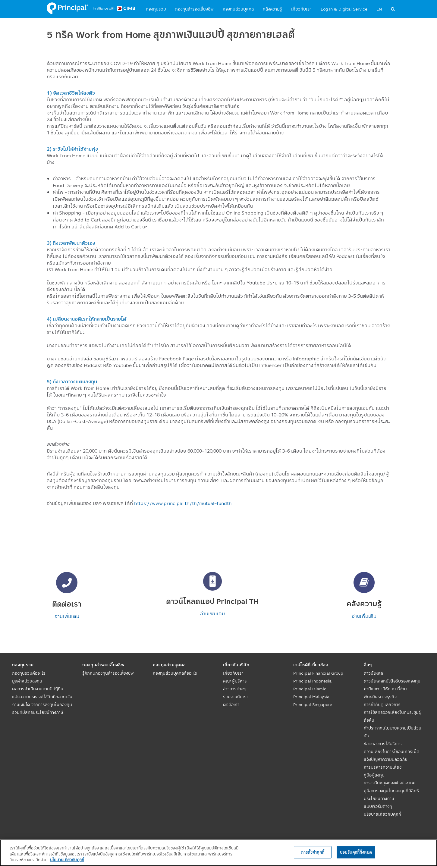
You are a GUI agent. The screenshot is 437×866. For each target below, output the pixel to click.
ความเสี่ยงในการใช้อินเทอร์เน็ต (391, 751)
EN (379, 9)
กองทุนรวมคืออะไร (29, 673)
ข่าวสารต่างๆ (234, 689)
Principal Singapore (312, 704)
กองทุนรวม (156, 9)
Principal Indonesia (312, 681)
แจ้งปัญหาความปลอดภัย (385, 759)
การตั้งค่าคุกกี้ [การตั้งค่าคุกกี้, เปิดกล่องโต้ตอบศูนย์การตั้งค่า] (312, 852)
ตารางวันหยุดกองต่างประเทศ (390, 783)
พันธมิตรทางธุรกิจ (380, 697)
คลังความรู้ (272, 9)
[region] (218, 852)
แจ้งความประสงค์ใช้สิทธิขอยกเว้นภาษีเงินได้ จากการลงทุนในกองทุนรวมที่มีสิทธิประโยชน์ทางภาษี (42, 704)
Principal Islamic (309, 689)
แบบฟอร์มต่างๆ (378, 806)
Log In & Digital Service (344, 9)
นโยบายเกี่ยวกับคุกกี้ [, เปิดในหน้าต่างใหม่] (67, 859)
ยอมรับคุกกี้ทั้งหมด (356, 852)
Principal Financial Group (318, 673)
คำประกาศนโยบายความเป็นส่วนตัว (392, 732)
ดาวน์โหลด (373, 673)
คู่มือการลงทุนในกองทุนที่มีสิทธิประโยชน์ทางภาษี (391, 795)
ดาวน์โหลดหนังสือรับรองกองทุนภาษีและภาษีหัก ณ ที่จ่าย (392, 685)
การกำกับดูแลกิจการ (382, 704)
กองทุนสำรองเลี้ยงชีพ (194, 9)
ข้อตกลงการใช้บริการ (383, 744)
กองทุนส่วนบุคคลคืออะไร (175, 673)
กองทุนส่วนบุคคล (238, 9)
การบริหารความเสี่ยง (382, 767)
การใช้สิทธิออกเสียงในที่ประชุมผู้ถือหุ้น (393, 716)
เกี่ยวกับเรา (301, 9)
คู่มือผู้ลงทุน (374, 775)
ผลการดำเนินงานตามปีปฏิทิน (37, 689)
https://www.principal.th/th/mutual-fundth (183, 503)
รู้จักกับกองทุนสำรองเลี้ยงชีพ (108, 673)
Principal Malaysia (311, 697)
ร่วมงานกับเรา (235, 697)
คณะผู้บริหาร (235, 681)
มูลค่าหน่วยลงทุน (27, 681)
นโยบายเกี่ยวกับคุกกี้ (382, 814)
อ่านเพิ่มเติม (67, 616)
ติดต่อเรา (231, 704)
